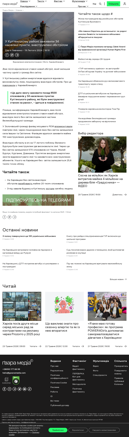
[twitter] (19, 389)
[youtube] (24, 389)
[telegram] (14, 389)
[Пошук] (100, 3)
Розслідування (27, 6)
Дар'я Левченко (14, 50)
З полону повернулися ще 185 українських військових (29, 236)
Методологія (79, 384)
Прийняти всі (58, 430)
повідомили (9, 85)
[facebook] (4, 389)
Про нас (82, 6)
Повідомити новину (120, 372)
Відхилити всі (78, 430)
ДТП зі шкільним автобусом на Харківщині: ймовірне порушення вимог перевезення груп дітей (101, 96)
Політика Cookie (58, 383)
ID (51, 396)
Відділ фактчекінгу (78, 367)
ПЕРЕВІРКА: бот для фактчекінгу (78, 377)
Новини (19, 10)
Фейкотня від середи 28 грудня (94, 59)
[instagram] (9, 389)
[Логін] (124, 3)
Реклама (54, 387)
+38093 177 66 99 (11, 369)
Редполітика (56, 371)
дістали (50, 188)
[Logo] (10, 3)
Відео (96, 366)
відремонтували (63, 126)
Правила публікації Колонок (119, 381)
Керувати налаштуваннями (104, 430)
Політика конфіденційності (59, 376)
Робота (54, 392)
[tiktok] (29, 389)
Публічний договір (59, 405)
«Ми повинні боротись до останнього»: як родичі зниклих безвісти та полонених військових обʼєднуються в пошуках (102, 34)
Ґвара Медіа (8, 10)
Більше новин (118, 279)
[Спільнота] (113, 3)
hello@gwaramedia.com (14, 373)
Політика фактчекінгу (78, 390)
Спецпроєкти (100, 375)
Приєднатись (121, 366)
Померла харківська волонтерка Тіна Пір (99, 109)
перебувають (25, 183)
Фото (95, 371)
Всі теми (54, 401)
